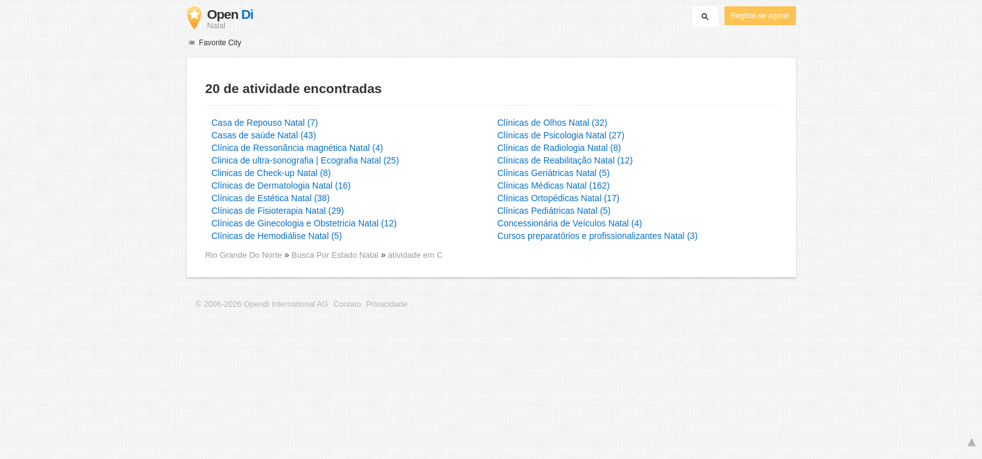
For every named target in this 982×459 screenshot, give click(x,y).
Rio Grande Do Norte (245, 255)
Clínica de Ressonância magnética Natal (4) (297, 148)
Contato (347, 304)
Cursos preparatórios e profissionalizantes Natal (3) (598, 236)
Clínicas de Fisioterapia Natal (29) (278, 211)
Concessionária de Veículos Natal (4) (570, 223)
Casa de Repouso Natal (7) (265, 123)
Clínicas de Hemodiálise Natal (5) (277, 236)
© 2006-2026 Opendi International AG (262, 304)
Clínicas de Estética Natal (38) (271, 198)
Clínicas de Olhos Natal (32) (553, 123)
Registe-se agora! (760, 15)
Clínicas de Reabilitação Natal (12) (565, 160)
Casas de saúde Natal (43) (264, 135)
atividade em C (415, 255)
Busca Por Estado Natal (336, 255)
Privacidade (386, 304)
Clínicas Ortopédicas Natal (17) (559, 198)
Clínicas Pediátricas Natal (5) (554, 211)
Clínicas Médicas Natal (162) (554, 185)
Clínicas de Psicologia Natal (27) (561, 135)
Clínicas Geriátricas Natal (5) (554, 173)
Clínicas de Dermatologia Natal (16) (281, 185)
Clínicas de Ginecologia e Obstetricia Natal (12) (304, 223)
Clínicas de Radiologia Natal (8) (559, 148)
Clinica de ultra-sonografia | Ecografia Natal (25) (306, 160)
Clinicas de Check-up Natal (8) (271, 173)
